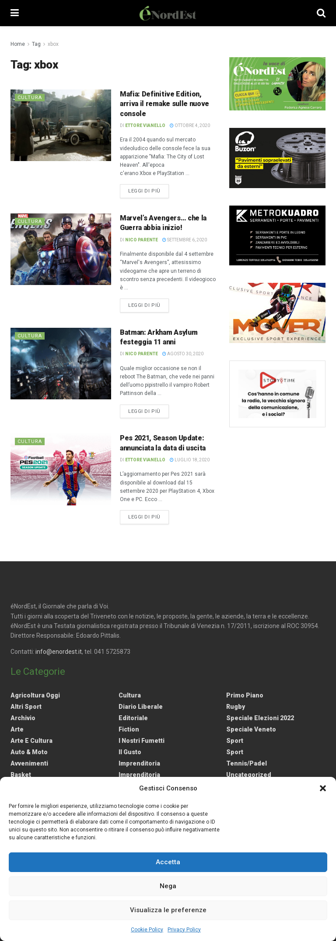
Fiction (129, 729)
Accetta (168, 862)
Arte (17, 729)
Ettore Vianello (145, 125)
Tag (36, 44)
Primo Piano (244, 695)
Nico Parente (141, 239)
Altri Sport (26, 706)
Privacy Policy (184, 930)
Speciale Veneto (251, 729)
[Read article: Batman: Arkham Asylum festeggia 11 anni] (60, 363)
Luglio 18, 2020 (190, 459)
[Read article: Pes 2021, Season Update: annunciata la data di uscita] (60, 469)
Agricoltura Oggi (35, 695)
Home (17, 44)
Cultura (30, 97)
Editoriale (133, 717)
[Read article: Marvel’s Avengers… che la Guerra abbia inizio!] (60, 249)
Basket (20, 774)
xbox (53, 44)
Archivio (22, 717)
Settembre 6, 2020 (184, 239)
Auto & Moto (29, 752)
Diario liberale (141, 706)
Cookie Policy (147, 930)
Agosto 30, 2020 (182, 353)
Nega (168, 886)
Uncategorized (248, 774)
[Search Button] (321, 13)
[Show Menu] (14, 13)
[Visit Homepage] (168, 13)
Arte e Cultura (31, 740)
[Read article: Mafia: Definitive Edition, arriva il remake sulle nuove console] (60, 125)
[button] (322, 788)
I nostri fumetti (141, 740)
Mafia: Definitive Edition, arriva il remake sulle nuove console (164, 104)
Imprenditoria (139, 763)
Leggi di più (148, 190)
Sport (234, 740)
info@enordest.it (58, 651)
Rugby (235, 706)
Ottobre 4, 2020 (190, 125)
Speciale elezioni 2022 (260, 717)
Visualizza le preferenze (168, 910)
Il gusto (130, 752)
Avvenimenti (29, 763)
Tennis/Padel (246, 763)
